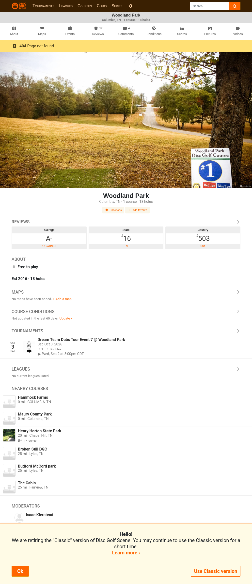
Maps (126, 292)
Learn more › (126, 553)
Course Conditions (126, 311)
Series (116, 6)
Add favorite (137, 210)
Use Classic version (215, 571)
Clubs (102, 6)
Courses (85, 6)
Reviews (126, 221)
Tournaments (43, 6)
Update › (65, 318)
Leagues (66, 6)
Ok (20, 571)
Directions (113, 210)
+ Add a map (62, 299)
